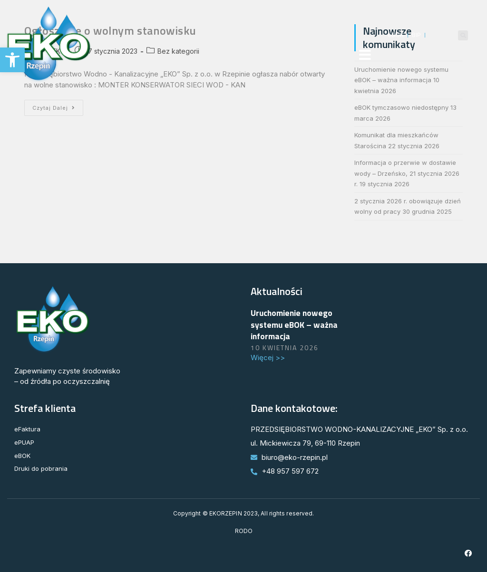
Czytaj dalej (57, 105)
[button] (12, 60)
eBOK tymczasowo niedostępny (401, 107)
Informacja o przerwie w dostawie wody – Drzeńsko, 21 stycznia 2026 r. (406, 173)
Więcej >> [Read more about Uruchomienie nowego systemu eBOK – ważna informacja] (268, 357)
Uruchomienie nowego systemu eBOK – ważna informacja (294, 324)
